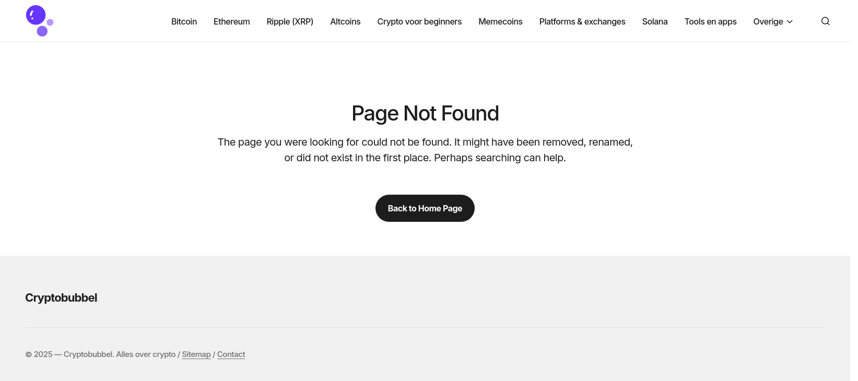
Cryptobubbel (61, 297)
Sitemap (196, 354)
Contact (231, 354)
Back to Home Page (425, 208)
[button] (825, 20)
